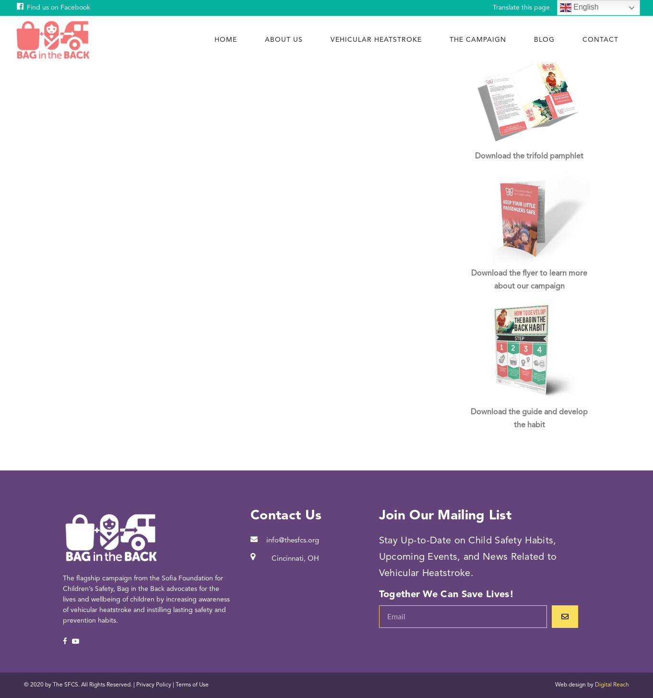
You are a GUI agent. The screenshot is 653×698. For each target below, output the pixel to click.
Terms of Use (192, 685)
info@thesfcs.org (292, 540)
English (579, 7)
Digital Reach (612, 685)
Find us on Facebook (58, 7)
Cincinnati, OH (295, 559)
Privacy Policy (153, 685)
